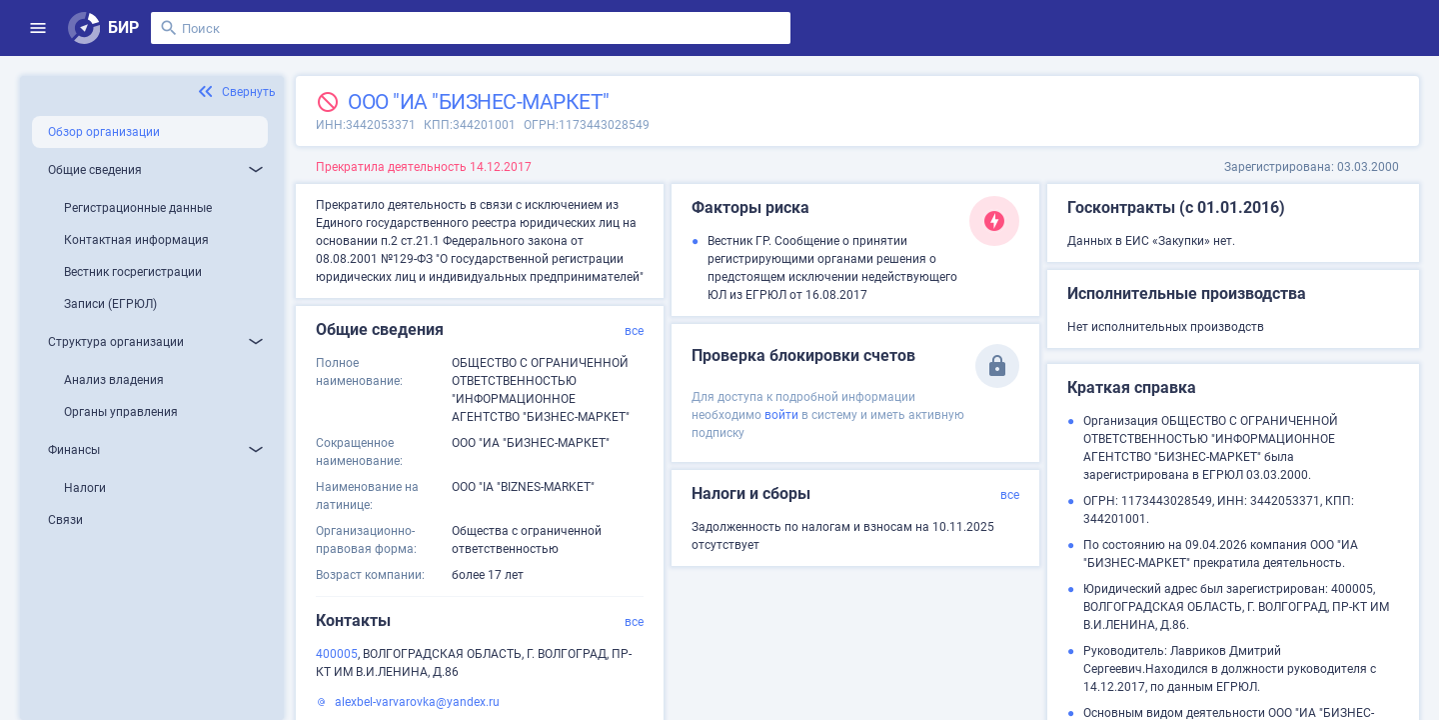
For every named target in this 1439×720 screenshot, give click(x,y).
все (634, 331)
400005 (337, 654)
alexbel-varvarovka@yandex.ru (417, 702)
